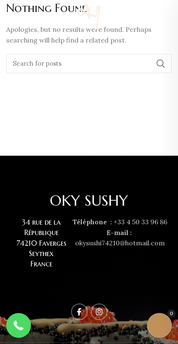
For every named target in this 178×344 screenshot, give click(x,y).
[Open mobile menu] (9, 16)
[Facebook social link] (157, 16)
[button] (18, 325)
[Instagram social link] (167, 16)
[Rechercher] (89, 63)
